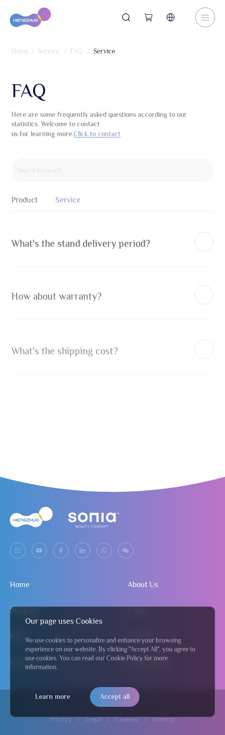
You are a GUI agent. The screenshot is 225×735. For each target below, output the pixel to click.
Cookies (126, 719)
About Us (143, 584)
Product (24, 204)
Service (48, 51)
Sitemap (164, 719)
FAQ (76, 51)
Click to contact (97, 136)
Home (20, 51)
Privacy (60, 719)
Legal (93, 719)
